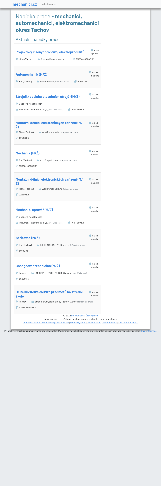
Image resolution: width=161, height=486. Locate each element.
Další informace (149, 330)
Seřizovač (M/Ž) (27, 238)
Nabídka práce (49, 4)
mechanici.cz (25, 4)
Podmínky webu (78, 322)
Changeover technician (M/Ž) (38, 266)
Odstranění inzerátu (128, 322)
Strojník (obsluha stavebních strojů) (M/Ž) (47, 96)
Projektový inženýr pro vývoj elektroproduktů (50, 52)
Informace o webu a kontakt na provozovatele (46, 322)
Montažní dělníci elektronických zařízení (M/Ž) (49, 181)
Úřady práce (92, 315)
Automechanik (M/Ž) (31, 74)
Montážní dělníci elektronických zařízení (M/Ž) (49, 125)
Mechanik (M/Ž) (27, 153)
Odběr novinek (109, 322)
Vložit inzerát (94, 322)
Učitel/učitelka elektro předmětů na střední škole (49, 294)
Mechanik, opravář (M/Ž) (34, 210)
